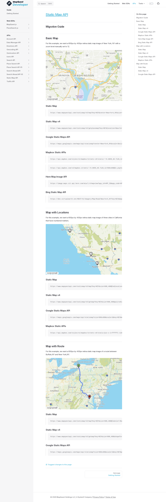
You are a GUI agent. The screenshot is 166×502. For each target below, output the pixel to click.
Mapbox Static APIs (145, 35)
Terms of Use (110, 497)
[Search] (45, 3)
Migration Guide (142, 18)
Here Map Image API (145, 39)
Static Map (142, 25)
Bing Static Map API (145, 42)
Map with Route (142, 64)
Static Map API (57, 14)
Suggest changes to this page (59, 464)
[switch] (151, 3)
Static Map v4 (143, 28)
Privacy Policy (98, 497)
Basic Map (140, 21)
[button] (18, 10)
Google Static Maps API (146, 32)
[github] (158, 4)
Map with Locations (143, 46)
